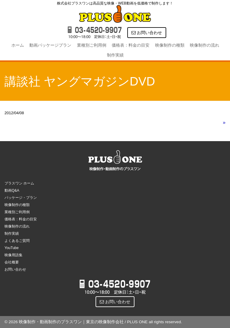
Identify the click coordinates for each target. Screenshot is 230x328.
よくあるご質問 (17, 241)
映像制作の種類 (169, 45)
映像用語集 (13, 255)
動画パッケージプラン (50, 45)
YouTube (11, 248)
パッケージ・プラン (20, 198)
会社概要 (11, 262)
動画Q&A (11, 190)
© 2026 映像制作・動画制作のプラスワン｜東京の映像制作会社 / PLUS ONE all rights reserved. (93, 322)
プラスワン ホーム (19, 183)
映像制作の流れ (204, 45)
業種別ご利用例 (91, 45)
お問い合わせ (146, 32)
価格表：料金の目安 (130, 45)
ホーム (17, 45)
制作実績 (115, 55)
